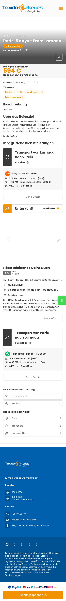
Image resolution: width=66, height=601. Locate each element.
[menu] (60, 8)
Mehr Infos (10, 136)
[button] (8, 239)
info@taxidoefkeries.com (24, 519)
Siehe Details (33, 196)
